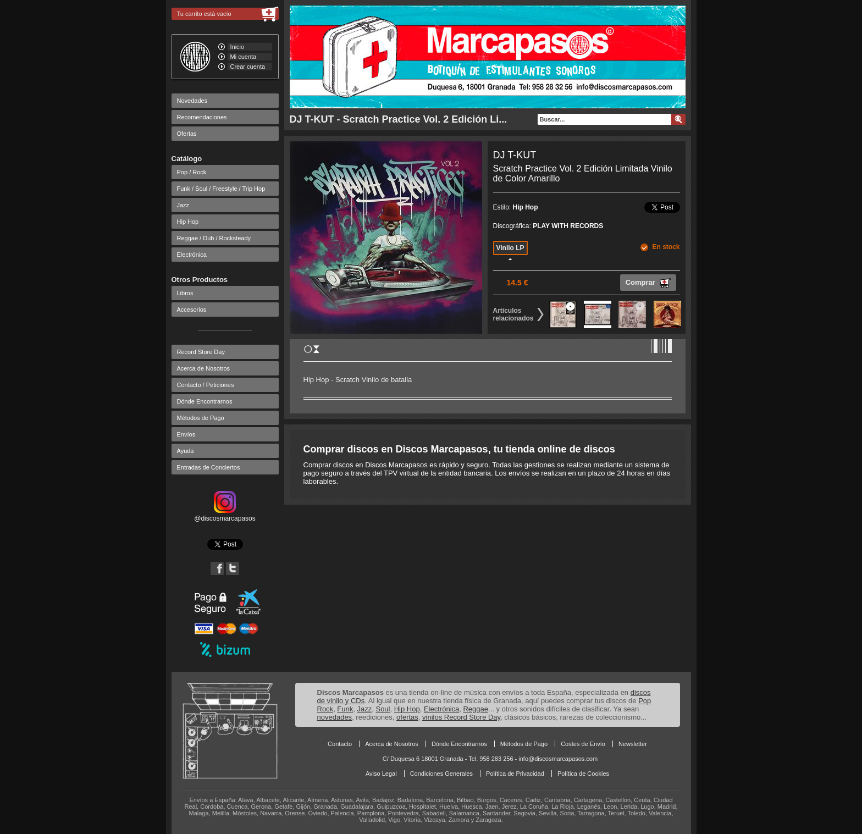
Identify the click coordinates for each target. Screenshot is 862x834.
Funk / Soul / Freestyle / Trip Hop (221, 188)
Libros (185, 293)
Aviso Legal (381, 773)
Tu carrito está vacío (204, 13)
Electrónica (192, 254)
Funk (345, 709)
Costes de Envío (583, 744)
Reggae (475, 709)
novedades (334, 717)
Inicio (237, 46)
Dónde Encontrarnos (205, 401)
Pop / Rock (192, 172)
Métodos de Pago (200, 418)
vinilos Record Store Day (461, 717)
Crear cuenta (248, 66)
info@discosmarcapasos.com (558, 758)
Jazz (183, 205)
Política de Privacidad (515, 773)
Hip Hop (188, 221)
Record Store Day (201, 352)
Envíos (186, 434)
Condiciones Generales (441, 773)
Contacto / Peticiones (205, 385)
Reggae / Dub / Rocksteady (214, 238)
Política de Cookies (583, 773)
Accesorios (192, 309)
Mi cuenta (243, 56)
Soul (382, 709)
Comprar (648, 283)
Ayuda (185, 451)
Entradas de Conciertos (208, 467)
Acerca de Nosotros (203, 368)
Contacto (340, 744)
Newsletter (632, 744)
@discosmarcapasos (225, 514)
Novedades (192, 100)
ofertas (407, 717)
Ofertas (187, 133)
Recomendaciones (202, 117)
